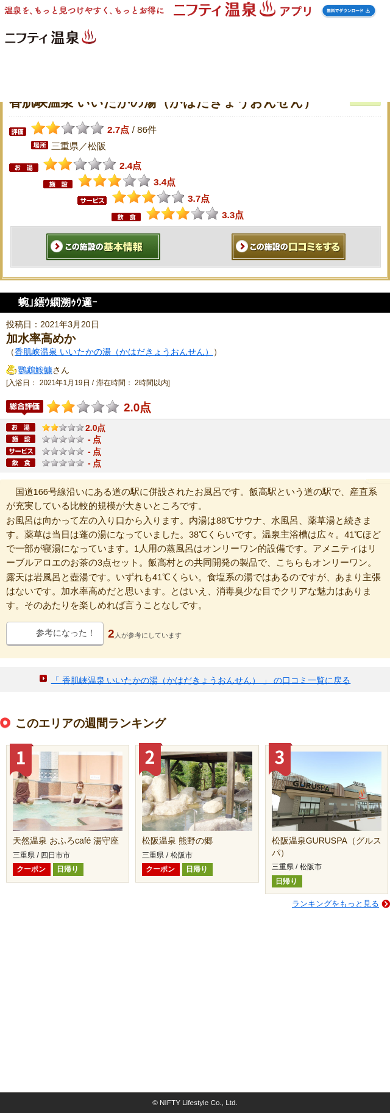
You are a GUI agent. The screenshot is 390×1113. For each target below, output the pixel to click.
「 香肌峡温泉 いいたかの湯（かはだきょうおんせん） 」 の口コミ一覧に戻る (201, 680)
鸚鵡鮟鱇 (35, 370)
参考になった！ (66, 633)
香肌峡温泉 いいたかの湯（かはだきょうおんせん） (114, 352)
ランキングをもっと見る (335, 903)
